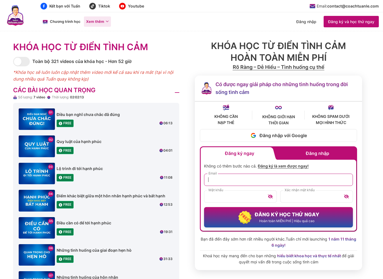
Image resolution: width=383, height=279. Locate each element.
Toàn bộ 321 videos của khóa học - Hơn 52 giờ (82, 61)
